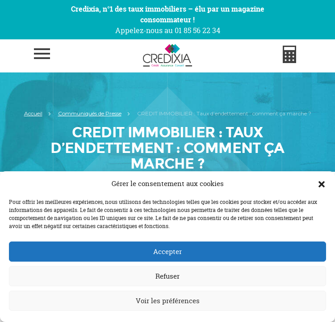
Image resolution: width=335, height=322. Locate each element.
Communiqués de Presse (89, 113)
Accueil (33, 113)
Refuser (167, 276)
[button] (321, 183)
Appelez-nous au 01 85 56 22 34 (167, 30)
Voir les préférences (168, 300)
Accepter (167, 251)
